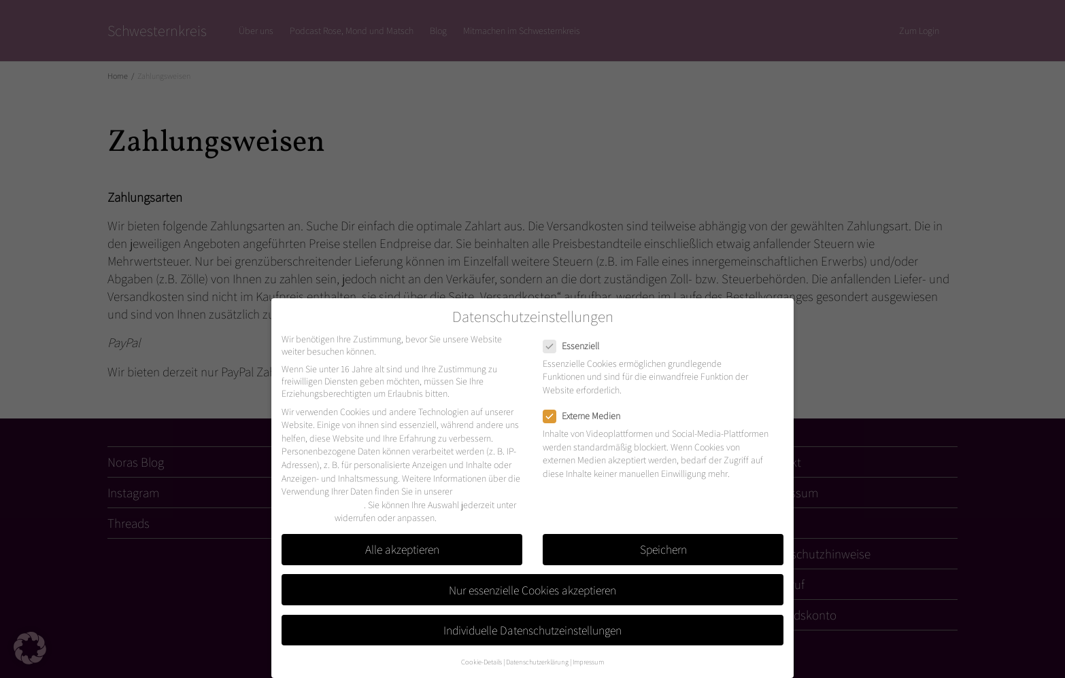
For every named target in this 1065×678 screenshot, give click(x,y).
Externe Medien (586, 416)
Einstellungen (307, 518)
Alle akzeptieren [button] (402, 549)
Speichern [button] (663, 549)
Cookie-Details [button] (481, 661)
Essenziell (575, 346)
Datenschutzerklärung (323, 505)
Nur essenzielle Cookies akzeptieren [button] (532, 590)
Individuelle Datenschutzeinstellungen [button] (532, 630)
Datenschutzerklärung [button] (537, 661)
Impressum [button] (588, 661)
